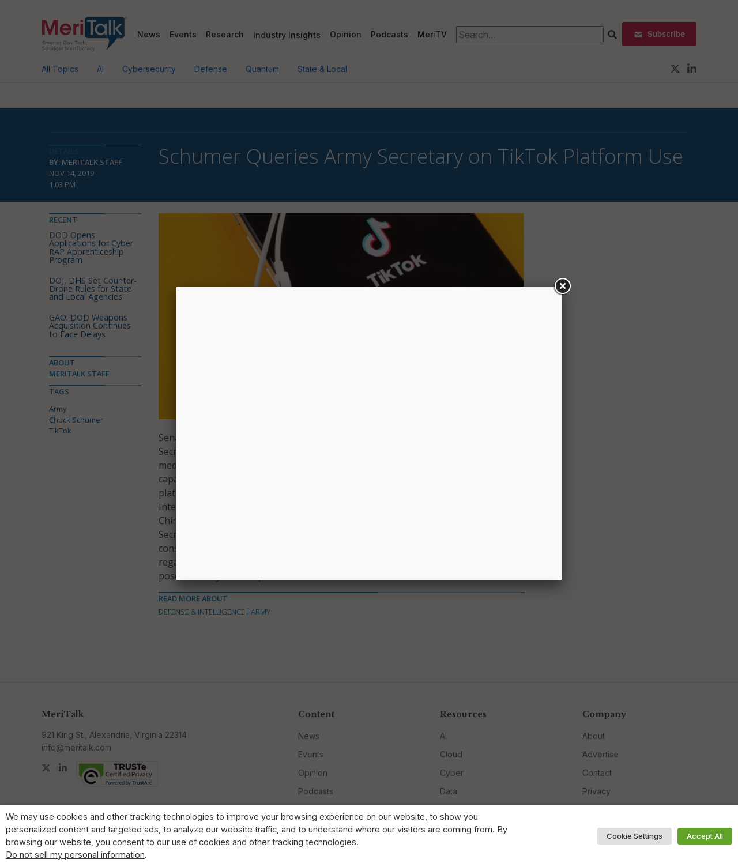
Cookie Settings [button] (634, 835)
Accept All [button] (705, 835)
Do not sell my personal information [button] (75, 855)
